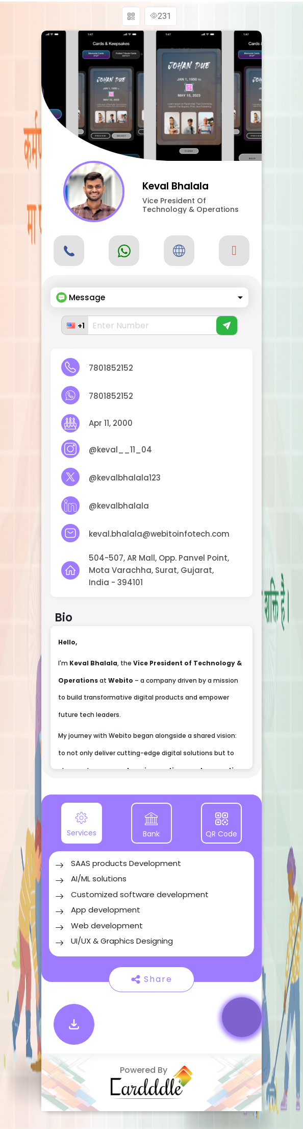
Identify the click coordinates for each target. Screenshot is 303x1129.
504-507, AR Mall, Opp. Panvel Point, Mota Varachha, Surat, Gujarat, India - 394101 (159, 570)
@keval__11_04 (120, 449)
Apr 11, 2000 (111, 423)
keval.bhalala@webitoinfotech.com (159, 534)
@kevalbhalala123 (125, 477)
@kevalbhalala (119, 505)
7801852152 (111, 368)
